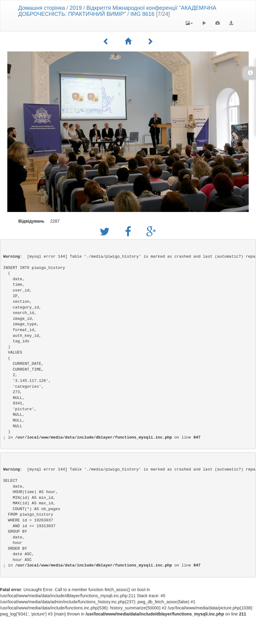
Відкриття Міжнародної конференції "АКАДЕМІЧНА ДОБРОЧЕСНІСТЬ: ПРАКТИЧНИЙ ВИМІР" (117, 11)
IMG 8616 (142, 14)
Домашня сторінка (41, 8)
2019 (75, 8)
